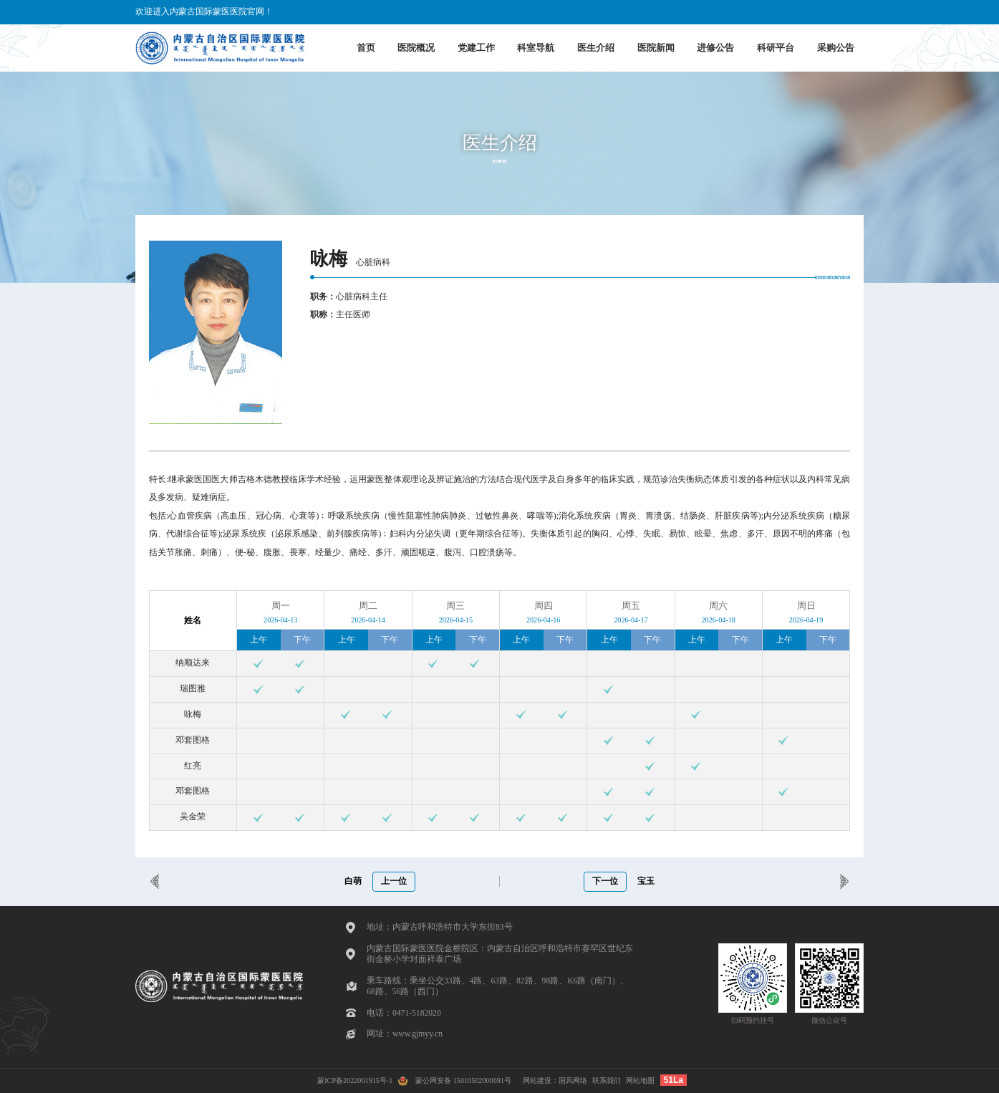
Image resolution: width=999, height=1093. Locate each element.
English (796, 11)
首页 (366, 47)
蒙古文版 (841, 11)
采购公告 (835, 47)
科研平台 (775, 47)
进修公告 (715, 47)
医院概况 (416, 47)
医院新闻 (656, 47)
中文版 (757, 11)
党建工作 (476, 47)
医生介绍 (595, 47)
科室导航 (535, 47)
